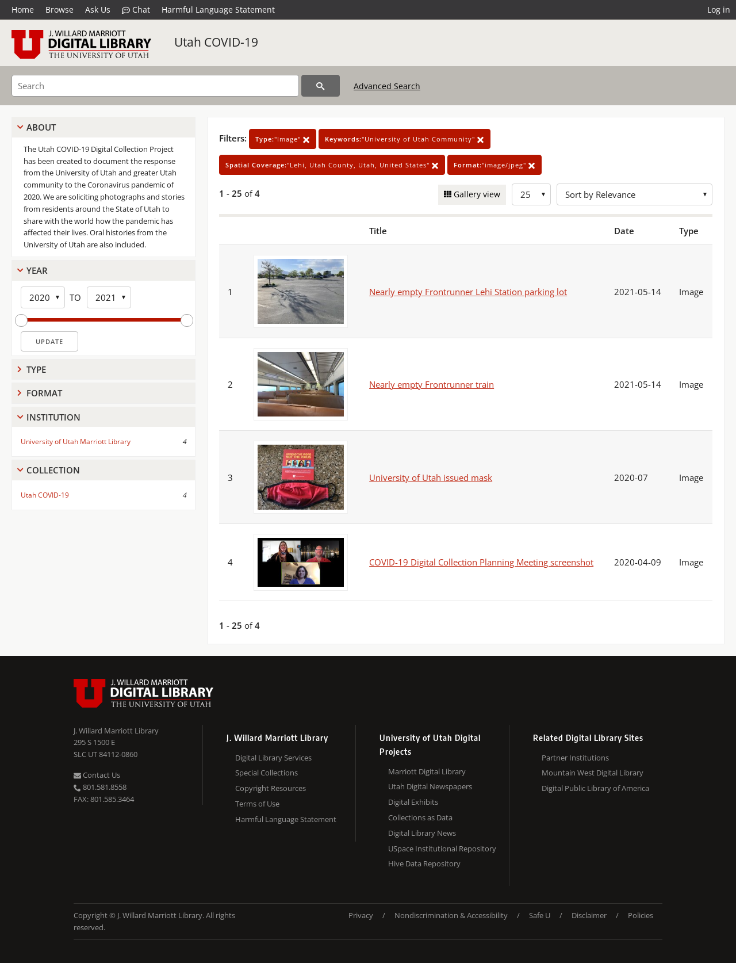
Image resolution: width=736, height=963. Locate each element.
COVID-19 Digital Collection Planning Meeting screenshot (481, 562)
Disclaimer (589, 915)
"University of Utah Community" (404, 139)
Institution (53, 417)
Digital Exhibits (413, 802)
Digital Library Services (273, 757)
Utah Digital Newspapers (430, 786)
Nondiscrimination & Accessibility (451, 915)
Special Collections (266, 772)
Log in (718, 9)
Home (23, 9)
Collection (53, 470)
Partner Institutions (575, 757)
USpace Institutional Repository (442, 848)
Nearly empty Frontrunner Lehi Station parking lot (468, 291)
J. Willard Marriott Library (116, 730)
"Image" (282, 139)
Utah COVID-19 (216, 42)
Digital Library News (422, 833)
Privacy (360, 915)
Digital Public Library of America (595, 788)
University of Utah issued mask (430, 477)
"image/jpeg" (494, 164)
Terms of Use (257, 803)
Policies (640, 915)
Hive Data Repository (424, 863)
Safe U (539, 915)
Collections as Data (420, 817)
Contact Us (97, 775)
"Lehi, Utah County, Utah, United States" (332, 164)
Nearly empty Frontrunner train (431, 384)
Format (44, 393)
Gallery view (475, 194)
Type (36, 369)
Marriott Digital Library (427, 771)
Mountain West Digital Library (592, 772)
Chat (136, 10)
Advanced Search (387, 86)
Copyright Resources (270, 788)
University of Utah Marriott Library (76, 441)
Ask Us (97, 9)
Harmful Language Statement (218, 9)
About (41, 127)
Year (37, 270)
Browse (59, 9)
